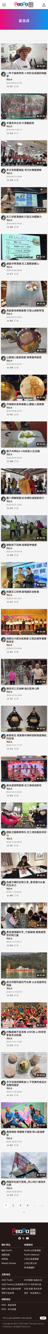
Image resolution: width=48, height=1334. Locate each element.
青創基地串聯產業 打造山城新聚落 (25, 310)
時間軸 (5, 1259)
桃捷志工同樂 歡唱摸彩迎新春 (22, 591)
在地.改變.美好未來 (33, 1289)
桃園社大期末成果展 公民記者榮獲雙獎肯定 (26, 640)
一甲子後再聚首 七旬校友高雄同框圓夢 (26, 74)
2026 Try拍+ (7, 1280)
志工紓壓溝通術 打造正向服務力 (24, 216)
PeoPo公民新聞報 (32, 1250)
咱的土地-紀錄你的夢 (11, 1289)
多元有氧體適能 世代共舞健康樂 (24, 169)
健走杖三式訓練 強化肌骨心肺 (22, 688)
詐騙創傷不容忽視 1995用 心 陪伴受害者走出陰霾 (26, 1033)
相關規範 (6, 1255)
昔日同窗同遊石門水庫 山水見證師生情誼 (26, 983)
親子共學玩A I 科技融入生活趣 (23, 451)
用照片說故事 (8, 1293)
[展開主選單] (4, 4)
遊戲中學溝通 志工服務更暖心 (22, 263)
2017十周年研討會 (32, 1284)
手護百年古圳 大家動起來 (20, 123)
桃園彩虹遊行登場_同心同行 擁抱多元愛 (26, 1183)
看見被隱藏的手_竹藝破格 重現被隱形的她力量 (26, 933)
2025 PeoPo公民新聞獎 (13, 1284)
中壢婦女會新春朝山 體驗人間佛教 (25, 404)
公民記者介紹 (30, 1263)
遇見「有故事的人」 (33, 1293)
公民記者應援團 (31, 1259)
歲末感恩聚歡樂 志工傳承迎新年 (24, 785)
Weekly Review (9, 1263)
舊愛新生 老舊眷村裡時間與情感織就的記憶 (26, 736)
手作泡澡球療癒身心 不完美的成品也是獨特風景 (26, 1083)
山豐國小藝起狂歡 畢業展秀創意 (24, 357)
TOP (43, 1318)
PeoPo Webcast (31, 1255)
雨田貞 (9, 79)
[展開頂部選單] (43, 4)
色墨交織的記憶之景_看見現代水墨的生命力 (25, 883)
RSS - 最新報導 (9, 1305)
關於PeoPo (7, 1250)
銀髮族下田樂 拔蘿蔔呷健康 (21, 544)
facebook (19, 1238)
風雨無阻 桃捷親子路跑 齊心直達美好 (25, 1133)
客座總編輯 (29, 1267)
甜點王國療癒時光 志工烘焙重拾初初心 (26, 833)
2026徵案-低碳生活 (33, 1280)
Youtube (27, 1238)
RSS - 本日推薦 (9, 1309)
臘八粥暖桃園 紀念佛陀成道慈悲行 (25, 498)
